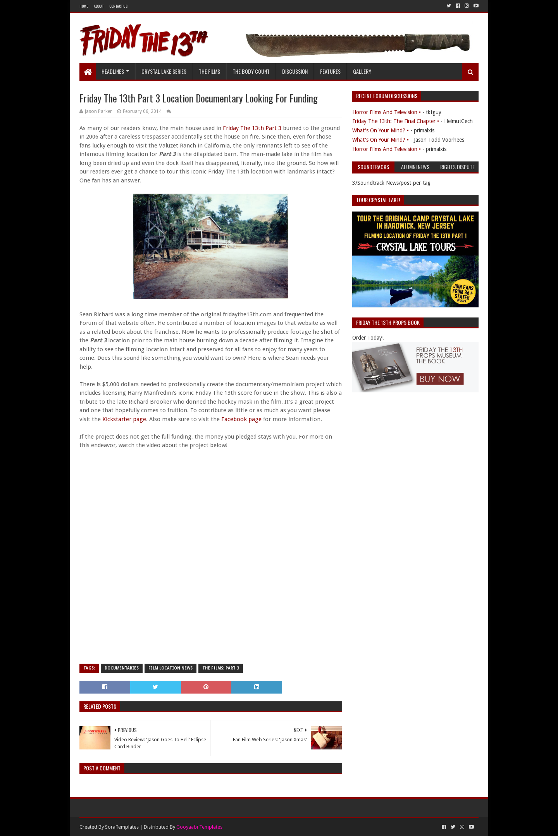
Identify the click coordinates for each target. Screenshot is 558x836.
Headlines (113, 71)
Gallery (362, 71)
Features (330, 71)
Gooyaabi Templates (199, 827)
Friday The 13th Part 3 (252, 128)
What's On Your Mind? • (380, 130)
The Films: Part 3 (220, 668)
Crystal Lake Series (163, 71)
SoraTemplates (122, 827)
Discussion (295, 71)
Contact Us (118, 6)
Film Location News (170, 668)
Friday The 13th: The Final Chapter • (395, 121)
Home (83, 6)
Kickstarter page (124, 419)
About (98, 6)
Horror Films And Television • (386, 112)
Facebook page (241, 419)
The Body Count (251, 71)
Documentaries (122, 668)
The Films (209, 71)
